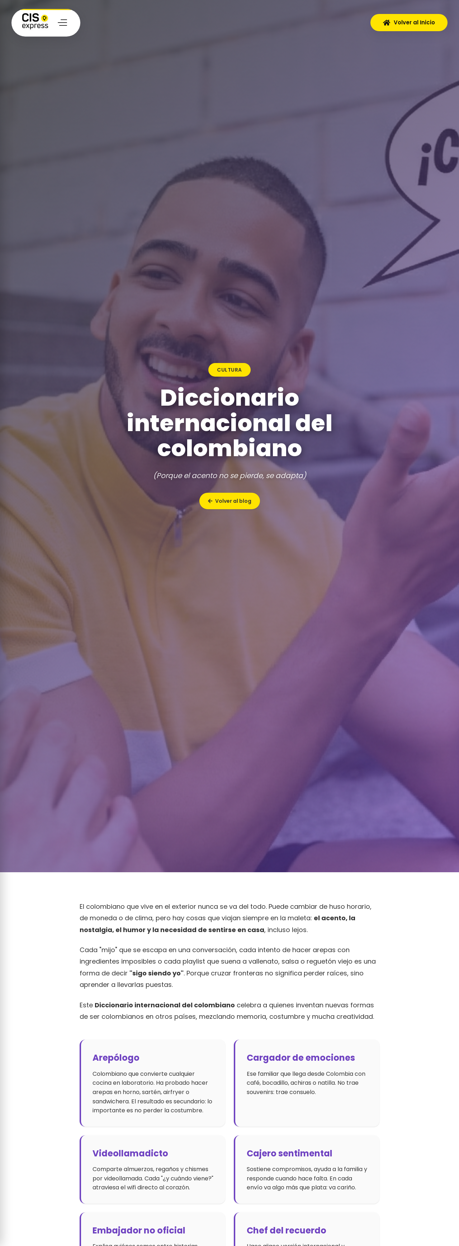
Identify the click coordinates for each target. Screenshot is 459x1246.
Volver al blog (229, 501)
